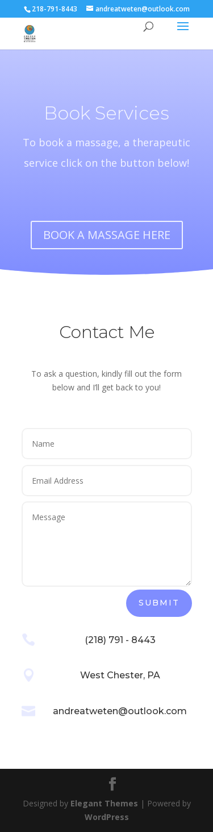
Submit (159, 603)
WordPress (107, 817)
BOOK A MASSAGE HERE (106, 234)
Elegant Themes (104, 803)
